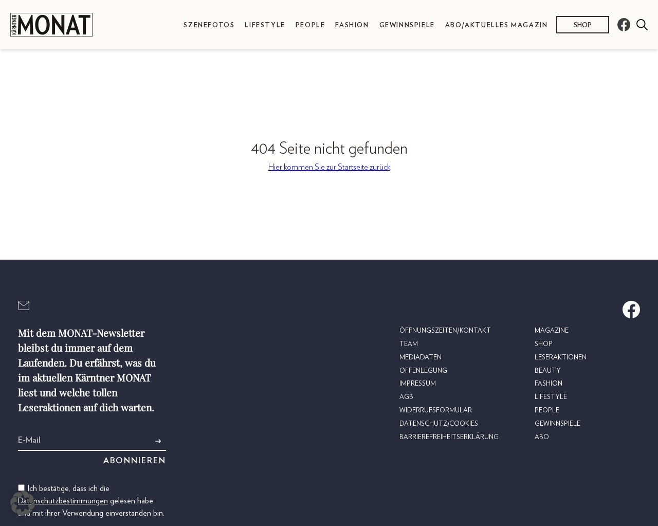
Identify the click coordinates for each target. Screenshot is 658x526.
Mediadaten (420, 357)
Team (408, 344)
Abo (542, 437)
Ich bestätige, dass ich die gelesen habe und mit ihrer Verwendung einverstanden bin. (91, 500)
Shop (583, 25)
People (310, 25)
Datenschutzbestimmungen (63, 501)
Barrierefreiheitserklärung (449, 437)
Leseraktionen (561, 357)
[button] (22, 503)
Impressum (417, 383)
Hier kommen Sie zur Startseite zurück (329, 167)
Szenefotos (209, 25)
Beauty (548, 371)
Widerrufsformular (435, 410)
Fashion (352, 25)
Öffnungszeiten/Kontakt (445, 331)
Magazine (552, 331)
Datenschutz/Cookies (438, 424)
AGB (406, 397)
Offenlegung (423, 371)
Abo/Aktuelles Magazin (496, 25)
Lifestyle (265, 25)
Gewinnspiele (407, 25)
